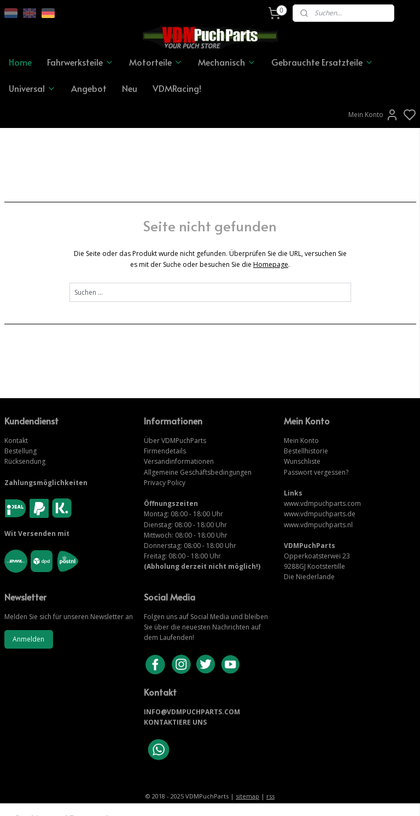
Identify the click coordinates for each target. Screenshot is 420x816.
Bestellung (20, 451)
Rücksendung (24, 461)
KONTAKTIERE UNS (175, 722)
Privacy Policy (164, 482)
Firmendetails (165, 451)
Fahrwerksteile (80, 62)
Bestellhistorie (306, 451)
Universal (32, 88)
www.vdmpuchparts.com (322, 503)
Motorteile (156, 62)
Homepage (270, 264)
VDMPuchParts (183, 440)
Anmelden (28, 639)
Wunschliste (302, 461)
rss (270, 796)
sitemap (247, 796)
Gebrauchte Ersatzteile (322, 62)
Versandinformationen (179, 461)
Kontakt (16, 440)
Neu (129, 88)
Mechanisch (227, 62)
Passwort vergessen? (316, 472)
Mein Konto (373, 114)
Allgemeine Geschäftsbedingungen (198, 472)
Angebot (89, 88)
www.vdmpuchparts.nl (318, 524)
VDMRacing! (177, 88)
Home (20, 62)
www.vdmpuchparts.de (319, 513)
